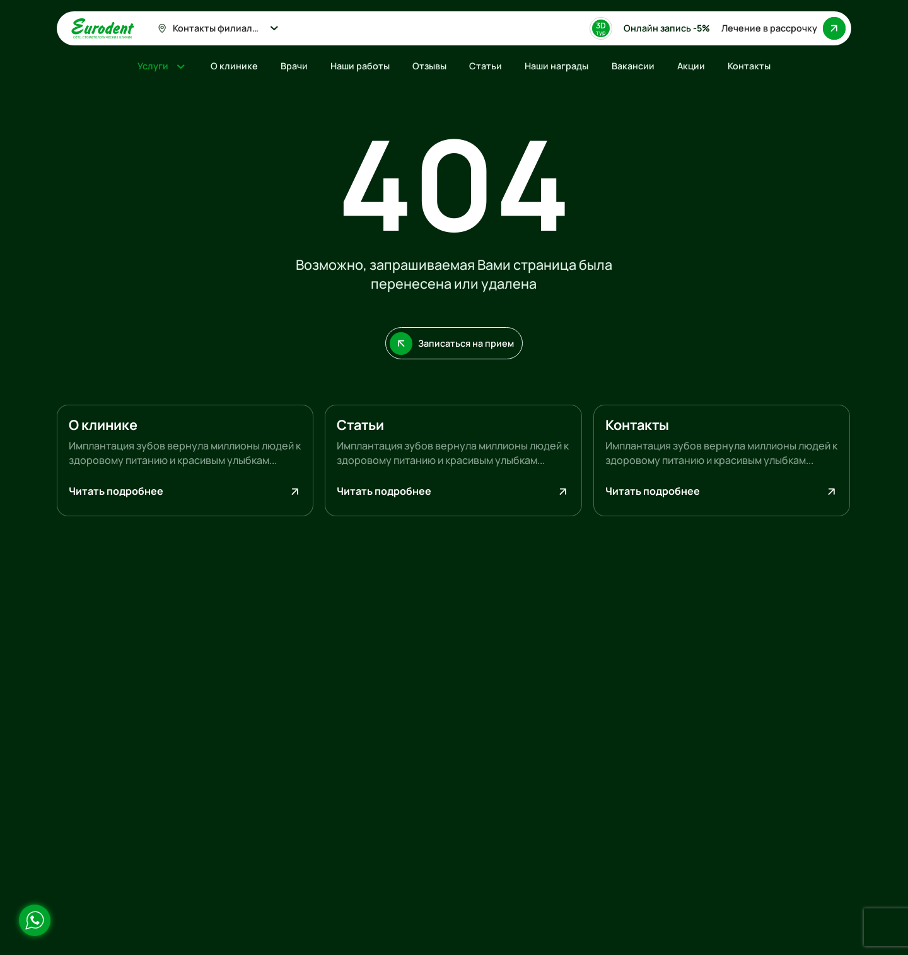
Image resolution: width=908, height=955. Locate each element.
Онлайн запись (667, 28)
